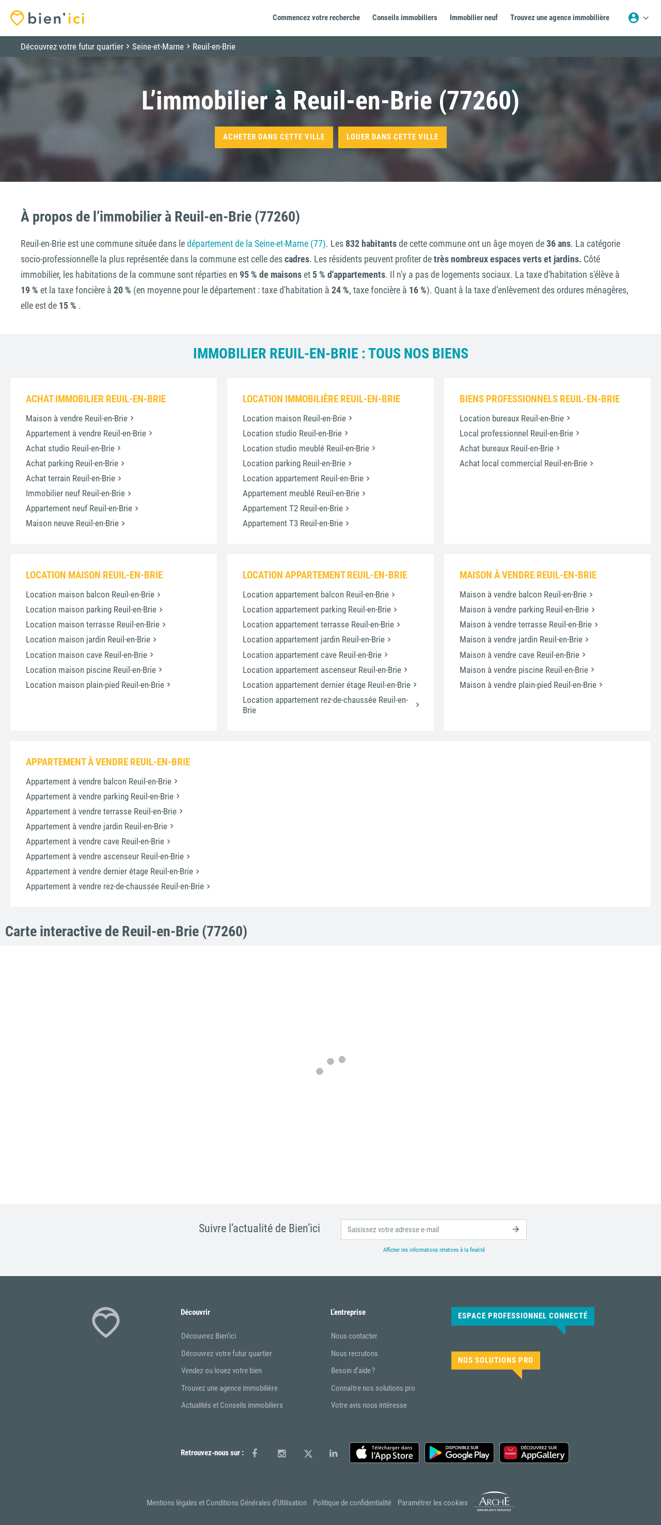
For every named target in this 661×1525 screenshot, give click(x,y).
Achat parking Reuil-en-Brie (72, 463)
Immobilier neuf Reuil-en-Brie (75, 493)
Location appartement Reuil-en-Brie (303, 478)
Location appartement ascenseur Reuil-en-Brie (322, 670)
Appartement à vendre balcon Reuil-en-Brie (98, 781)
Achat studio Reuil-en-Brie (70, 448)
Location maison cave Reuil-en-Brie (86, 655)
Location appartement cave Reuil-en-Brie (312, 655)
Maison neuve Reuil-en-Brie (72, 523)
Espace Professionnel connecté (523, 1315)
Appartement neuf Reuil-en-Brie (79, 508)
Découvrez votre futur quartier (226, 1353)
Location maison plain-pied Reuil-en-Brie (95, 685)
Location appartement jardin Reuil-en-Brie (314, 639)
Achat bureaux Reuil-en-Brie (507, 448)
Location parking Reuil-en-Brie (294, 463)
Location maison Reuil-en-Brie (294, 418)
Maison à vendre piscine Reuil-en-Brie (524, 670)
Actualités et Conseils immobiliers (232, 1405)
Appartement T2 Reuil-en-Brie (293, 508)
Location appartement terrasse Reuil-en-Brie (318, 624)
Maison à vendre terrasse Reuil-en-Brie (526, 624)
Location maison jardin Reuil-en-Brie (88, 639)
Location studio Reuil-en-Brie (292, 433)
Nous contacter (354, 1336)
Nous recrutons (354, 1353)
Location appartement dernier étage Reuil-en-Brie (327, 685)
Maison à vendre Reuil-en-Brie (77, 418)
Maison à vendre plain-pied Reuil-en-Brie (528, 685)
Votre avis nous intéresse (369, 1405)
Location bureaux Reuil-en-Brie (512, 418)
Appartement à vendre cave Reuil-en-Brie (95, 841)
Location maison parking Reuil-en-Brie (91, 609)
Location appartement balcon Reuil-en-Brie (316, 594)
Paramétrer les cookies (433, 1502)
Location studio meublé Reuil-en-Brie (306, 448)
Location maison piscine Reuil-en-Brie (91, 670)
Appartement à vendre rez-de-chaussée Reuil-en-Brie (115, 886)
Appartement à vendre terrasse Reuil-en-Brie (101, 811)
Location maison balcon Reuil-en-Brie (90, 594)
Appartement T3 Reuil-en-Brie (293, 523)
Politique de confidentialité (352, 1502)
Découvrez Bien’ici (208, 1336)
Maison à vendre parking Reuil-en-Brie (524, 609)
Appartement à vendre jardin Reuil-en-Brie (96, 826)
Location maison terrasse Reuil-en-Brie (93, 624)
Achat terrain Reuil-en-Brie (70, 478)
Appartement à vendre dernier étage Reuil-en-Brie (109, 871)
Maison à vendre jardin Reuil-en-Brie (521, 639)
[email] (434, 1229)
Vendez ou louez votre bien (221, 1370)
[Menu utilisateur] (638, 18)
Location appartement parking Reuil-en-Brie (317, 609)
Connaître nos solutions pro (373, 1388)
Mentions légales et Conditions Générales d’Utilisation (227, 1502)
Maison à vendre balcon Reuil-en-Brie (523, 594)
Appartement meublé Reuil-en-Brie (301, 493)
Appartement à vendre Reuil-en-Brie (86, 433)
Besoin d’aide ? (353, 1370)
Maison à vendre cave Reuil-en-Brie (519, 655)
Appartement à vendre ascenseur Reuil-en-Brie (105, 856)
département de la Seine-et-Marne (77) (256, 243)
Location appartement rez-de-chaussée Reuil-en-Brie (325, 705)
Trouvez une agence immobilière (229, 1388)
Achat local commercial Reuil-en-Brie (523, 463)
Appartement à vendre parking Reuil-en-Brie (100, 796)
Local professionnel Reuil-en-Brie (516, 433)
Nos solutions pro (495, 1360)
